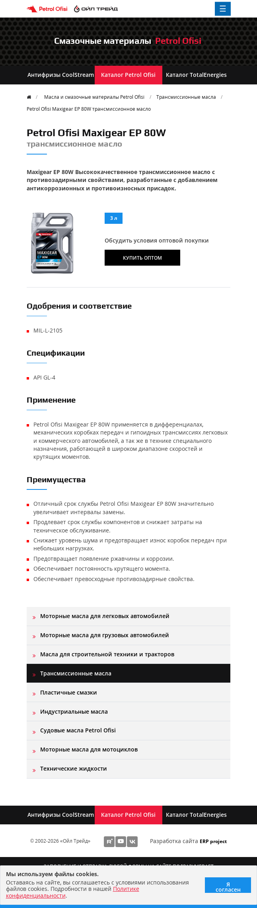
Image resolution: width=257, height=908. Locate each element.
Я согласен (228, 887)
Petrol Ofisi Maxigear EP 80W (89, 109)
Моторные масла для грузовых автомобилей (104, 635)
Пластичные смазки (68, 692)
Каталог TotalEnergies (196, 74)
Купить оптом (142, 257)
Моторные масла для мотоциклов (89, 749)
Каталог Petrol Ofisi (128, 74)
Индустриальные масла (74, 711)
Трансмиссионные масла (186, 97)
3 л (113, 218)
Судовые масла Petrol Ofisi (78, 730)
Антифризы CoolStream (60, 74)
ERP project (213, 841)
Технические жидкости (73, 768)
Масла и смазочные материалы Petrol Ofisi (94, 97)
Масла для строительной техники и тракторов (107, 654)
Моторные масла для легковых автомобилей (104, 616)
